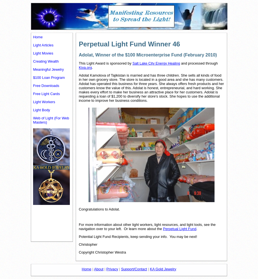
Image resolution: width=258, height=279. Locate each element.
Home (38, 37)
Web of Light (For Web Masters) (51, 120)
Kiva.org (85, 67)
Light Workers (44, 102)
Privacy (112, 269)
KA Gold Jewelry (163, 269)
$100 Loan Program (49, 77)
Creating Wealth (46, 61)
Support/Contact (134, 269)
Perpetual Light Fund (179, 229)
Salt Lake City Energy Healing (156, 63)
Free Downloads (46, 86)
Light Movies (43, 53)
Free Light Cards (46, 94)
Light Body (41, 110)
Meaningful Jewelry (48, 69)
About (98, 269)
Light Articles (43, 45)
